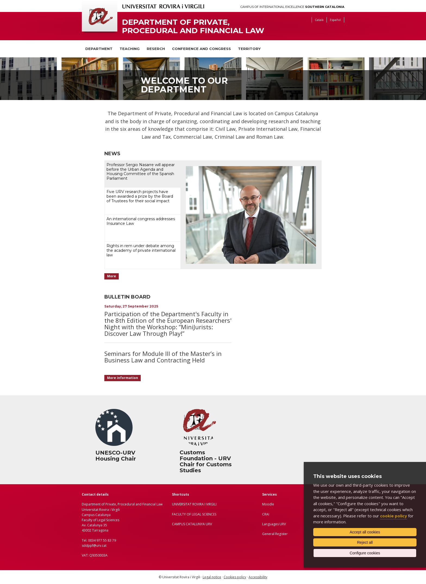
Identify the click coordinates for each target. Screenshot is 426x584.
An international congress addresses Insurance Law (140, 221)
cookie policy (393, 515)
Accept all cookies (365, 532)
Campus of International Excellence (292, 6)
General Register (275, 534)
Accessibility (258, 577)
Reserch (156, 48)
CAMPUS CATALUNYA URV (192, 524)
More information (122, 377)
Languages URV (274, 524)
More (111, 276)
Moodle (268, 504)
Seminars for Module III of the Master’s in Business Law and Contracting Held (163, 356)
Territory (249, 48)
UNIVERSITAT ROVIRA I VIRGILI (194, 504)
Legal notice (212, 577)
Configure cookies (365, 553)
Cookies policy (235, 577)
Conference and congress (201, 48)
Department (98, 48)
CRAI (265, 514)
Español (335, 20)
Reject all (365, 542)
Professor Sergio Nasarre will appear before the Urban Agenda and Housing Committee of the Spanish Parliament (140, 171)
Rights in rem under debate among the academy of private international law (141, 250)
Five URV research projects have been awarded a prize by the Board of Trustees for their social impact (139, 196)
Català (319, 20)
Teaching (130, 48)
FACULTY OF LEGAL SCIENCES (194, 514)
